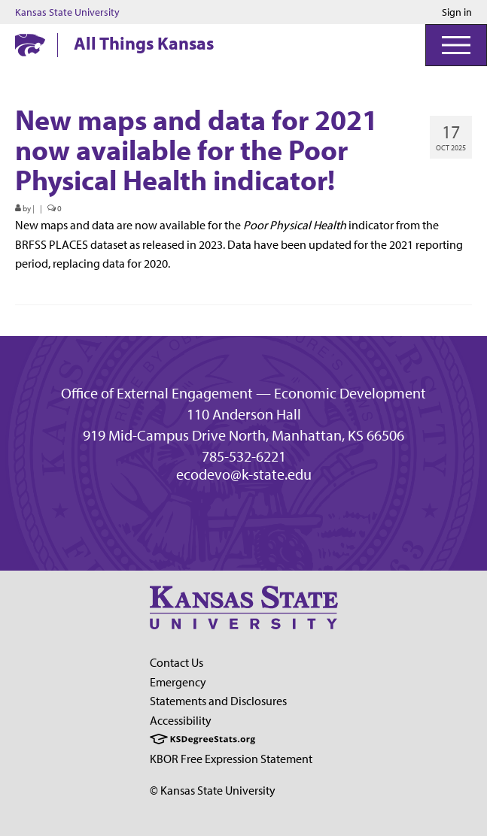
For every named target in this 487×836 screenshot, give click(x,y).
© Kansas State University (212, 790)
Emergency (178, 681)
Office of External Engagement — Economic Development (243, 393)
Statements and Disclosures (218, 700)
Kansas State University (67, 12)
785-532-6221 (244, 456)
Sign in (457, 12)
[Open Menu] (456, 45)
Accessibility (181, 720)
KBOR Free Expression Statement (231, 758)
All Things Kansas (144, 43)
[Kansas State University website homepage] (30, 45)
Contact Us (176, 662)
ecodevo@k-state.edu (244, 474)
